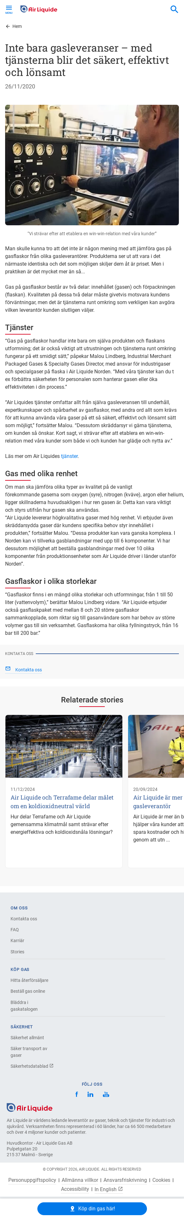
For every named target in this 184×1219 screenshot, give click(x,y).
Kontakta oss (24, 918)
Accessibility (75, 1189)
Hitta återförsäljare (29, 980)
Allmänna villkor (80, 1180)
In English (109, 1189)
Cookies (161, 1180)
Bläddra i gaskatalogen (24, 1006)
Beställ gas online (28, 991)
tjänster (69, 456)
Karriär (17, 940)
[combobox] (174, 10)
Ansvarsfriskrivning (125, 1180)
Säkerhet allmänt (27, 1037)
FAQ (15, 929)
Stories (17, 951)
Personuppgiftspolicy (32, 1180)
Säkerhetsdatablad (32, 1066)
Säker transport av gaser (29, 1052)
